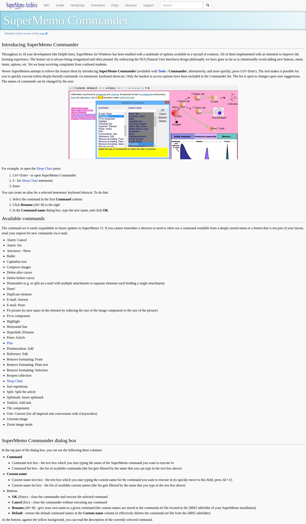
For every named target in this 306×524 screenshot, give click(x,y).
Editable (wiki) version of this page (24, 33)
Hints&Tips (77, 5)
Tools (162, 71)
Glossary (131, 5)
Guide (60, 5)
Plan (10, 343)
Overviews (98, 5)
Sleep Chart (44, 168)
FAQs (115, 5)
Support (148, 5)
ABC (47, 5)
